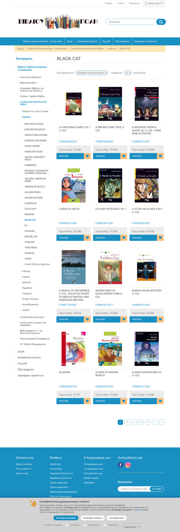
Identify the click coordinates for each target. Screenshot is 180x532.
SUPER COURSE (32, 146)
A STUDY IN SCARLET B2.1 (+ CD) (147, 210)
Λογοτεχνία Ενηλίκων (30, 77)
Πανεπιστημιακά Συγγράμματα (35, 338)
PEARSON (29, 253)
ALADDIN (64, 372)
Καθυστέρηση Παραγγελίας (63, 492)
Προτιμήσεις (93, 525)
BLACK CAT (30, 220)
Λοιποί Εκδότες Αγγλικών (37, 264)
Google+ (128, 465)
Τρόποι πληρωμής (59, 482)
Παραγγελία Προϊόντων (61, 473)
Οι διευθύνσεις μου (93, 473)
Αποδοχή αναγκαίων (66, 518)
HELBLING (30, 231)
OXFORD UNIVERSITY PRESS (35, 158)
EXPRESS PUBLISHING (35, 140)
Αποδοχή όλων (116, 518)
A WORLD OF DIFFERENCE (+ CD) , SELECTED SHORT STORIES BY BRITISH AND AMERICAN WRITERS (74, 295)
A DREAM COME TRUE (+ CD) (109, 129)
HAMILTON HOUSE (34, 151)
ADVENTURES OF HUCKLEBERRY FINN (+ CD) (109, 293)
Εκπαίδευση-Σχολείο (87, 41)
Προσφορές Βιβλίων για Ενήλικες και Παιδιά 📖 (32, 89)
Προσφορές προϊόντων (145, 41)
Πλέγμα (157, 72)
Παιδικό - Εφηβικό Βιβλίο (32, 96)
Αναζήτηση (55, 464)
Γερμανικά (27, 288)
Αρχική (20, 48)
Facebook (121, 465)
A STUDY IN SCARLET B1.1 (111, 208)
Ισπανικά (26, 282)
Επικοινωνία (22, 473)
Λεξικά (25, 310)
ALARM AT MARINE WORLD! (106, 374)
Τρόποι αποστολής (59, 487)
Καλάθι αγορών (91, 478)
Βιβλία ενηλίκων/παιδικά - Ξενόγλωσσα (42, 41)
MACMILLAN (31, 236)
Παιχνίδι (106, 41)
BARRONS (29, 214)
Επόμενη (155, 422)
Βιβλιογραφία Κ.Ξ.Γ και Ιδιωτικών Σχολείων (31, 331)
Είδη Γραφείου (122, 41)
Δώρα (69, 41)
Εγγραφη (108, 3)
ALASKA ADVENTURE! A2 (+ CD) (147, 374)
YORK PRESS (31, 247)
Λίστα (163, 72)
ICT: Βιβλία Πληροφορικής (33, 344)
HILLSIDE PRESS (33, 192)
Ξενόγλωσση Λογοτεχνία (32, 317)
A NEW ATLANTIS (69, 208)
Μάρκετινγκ (113, 525)
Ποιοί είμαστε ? (23, 469)
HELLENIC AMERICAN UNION (35, 179)
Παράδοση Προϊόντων (61, 478)
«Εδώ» (137, 510)
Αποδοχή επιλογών (92, 518)
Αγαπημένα (89, 482)
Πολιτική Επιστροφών (61, 496)
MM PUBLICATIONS (34, 124)
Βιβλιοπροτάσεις (28, 83)
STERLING (29, 242)
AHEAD (28, 258)
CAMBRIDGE (31, 165)
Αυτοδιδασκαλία (30, 304)
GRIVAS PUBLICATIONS (36, 135)
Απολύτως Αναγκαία (53, 525)
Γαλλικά (26, 271)
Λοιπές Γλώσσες (30, 299)
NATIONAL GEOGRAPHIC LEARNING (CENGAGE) (37, 171)
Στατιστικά (75, 525)
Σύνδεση (120, 3)
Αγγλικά (112, 48)
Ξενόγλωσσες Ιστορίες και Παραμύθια (33, 323)
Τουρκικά (26, 293)
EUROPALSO (31, 203)
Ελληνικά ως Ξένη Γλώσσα (35, 111)
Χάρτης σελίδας (24, 464)
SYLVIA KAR (30, 209)
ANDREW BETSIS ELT (35, 186)
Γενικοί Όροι (56, 469)
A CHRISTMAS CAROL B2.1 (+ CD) (74, 129)
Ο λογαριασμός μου (93, 464)
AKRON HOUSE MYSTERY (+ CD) (147, 292)
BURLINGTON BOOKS (35, 129)
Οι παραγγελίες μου (93, 469)
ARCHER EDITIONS (34, 198)
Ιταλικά (26, 277)
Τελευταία (162, 422)
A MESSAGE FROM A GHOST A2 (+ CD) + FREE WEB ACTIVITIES (146, 130)
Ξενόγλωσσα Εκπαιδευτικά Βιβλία (87, 48)
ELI (26, 225)
